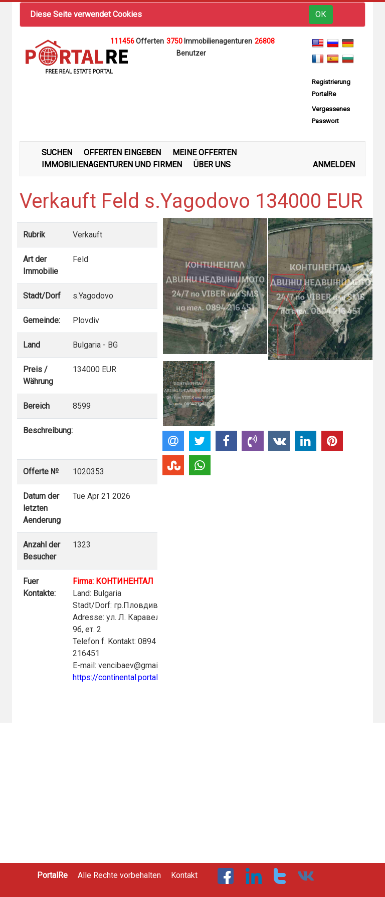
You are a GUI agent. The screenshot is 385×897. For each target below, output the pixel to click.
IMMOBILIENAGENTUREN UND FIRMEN (112, 164)
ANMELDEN (334, 164)
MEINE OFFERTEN (204, 152)
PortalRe (52, 875)
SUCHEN (57, 152)
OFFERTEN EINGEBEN (122, 152)
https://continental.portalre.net (125, 677)
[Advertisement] (192, 74)
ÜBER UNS (212, 164)
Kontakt (184, 875)
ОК (320, 14)
